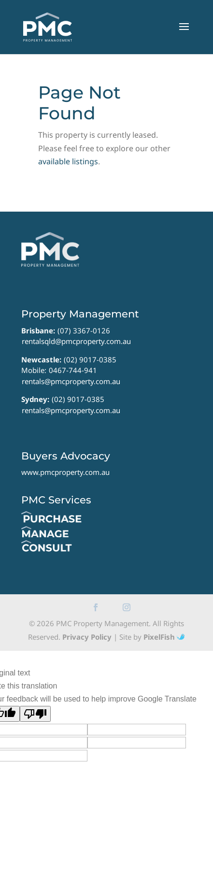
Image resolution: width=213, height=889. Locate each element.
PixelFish (164, 637)
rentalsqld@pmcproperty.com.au (76, 341)
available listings (68, 161)
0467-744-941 (73, 370)
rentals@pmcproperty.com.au (71, 381)
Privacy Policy (87, 637)
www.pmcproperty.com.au (65, 472)
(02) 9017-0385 (90, 359)
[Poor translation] (35, 714)
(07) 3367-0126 (83, 330)
